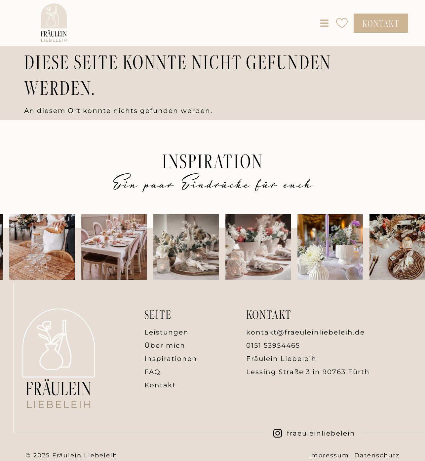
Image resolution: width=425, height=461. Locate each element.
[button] (324, 23)
